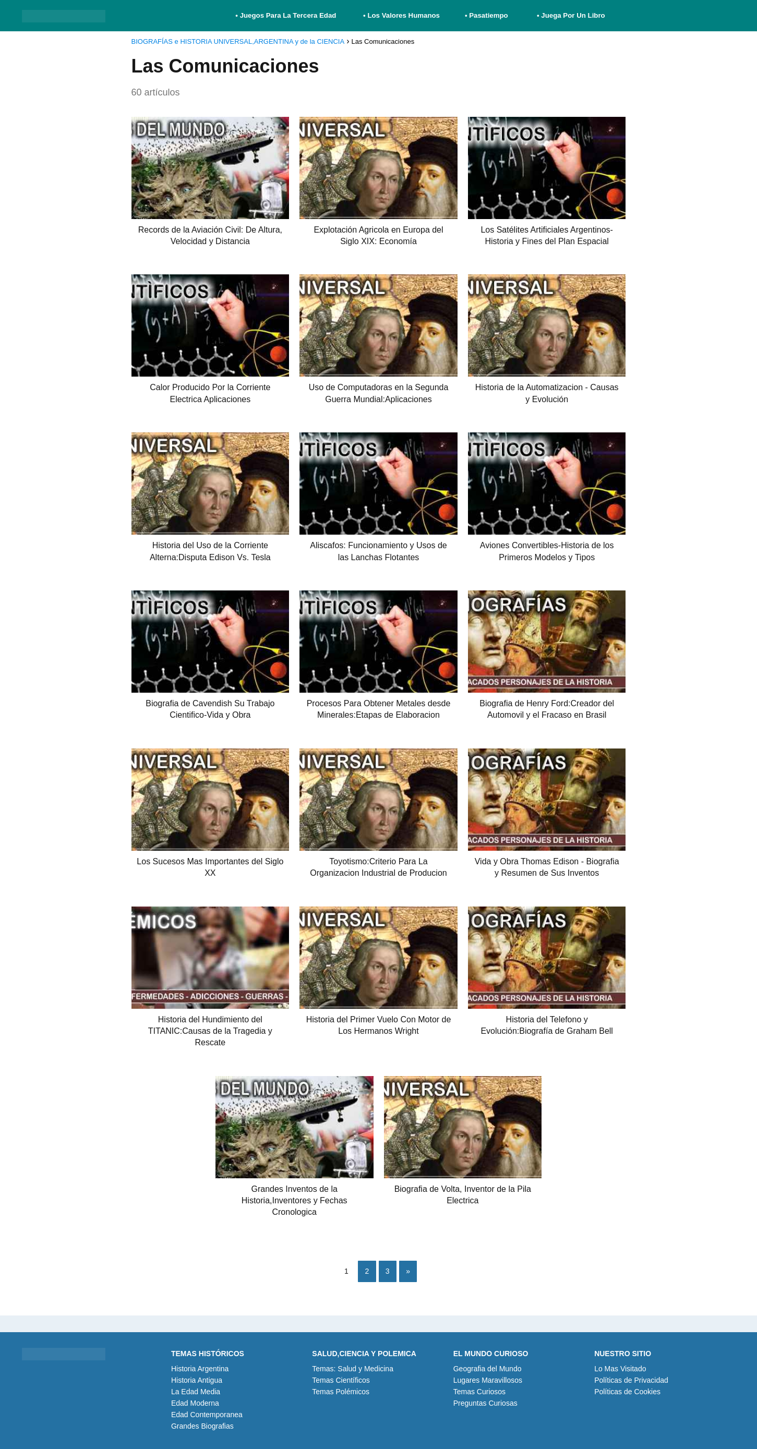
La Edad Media (195, 1391)
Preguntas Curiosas (485, 1403)
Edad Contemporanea (207, 1414)
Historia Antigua (196, 1380)
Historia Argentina (200, 1369)
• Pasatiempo (486, 15)
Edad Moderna (195, 1403)
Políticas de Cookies (627, 1391)
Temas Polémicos (340, 1391)
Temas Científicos (340, 1380)
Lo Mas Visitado (620, 1369)
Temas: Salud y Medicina (352, 1369)
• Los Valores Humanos (401, 15)
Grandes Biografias (202, 1426)
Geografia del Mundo (487, 1369)
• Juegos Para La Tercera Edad (286, 15)
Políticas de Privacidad (631, 1380)
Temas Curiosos (479, 1391)
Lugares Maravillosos (487, 1380)
